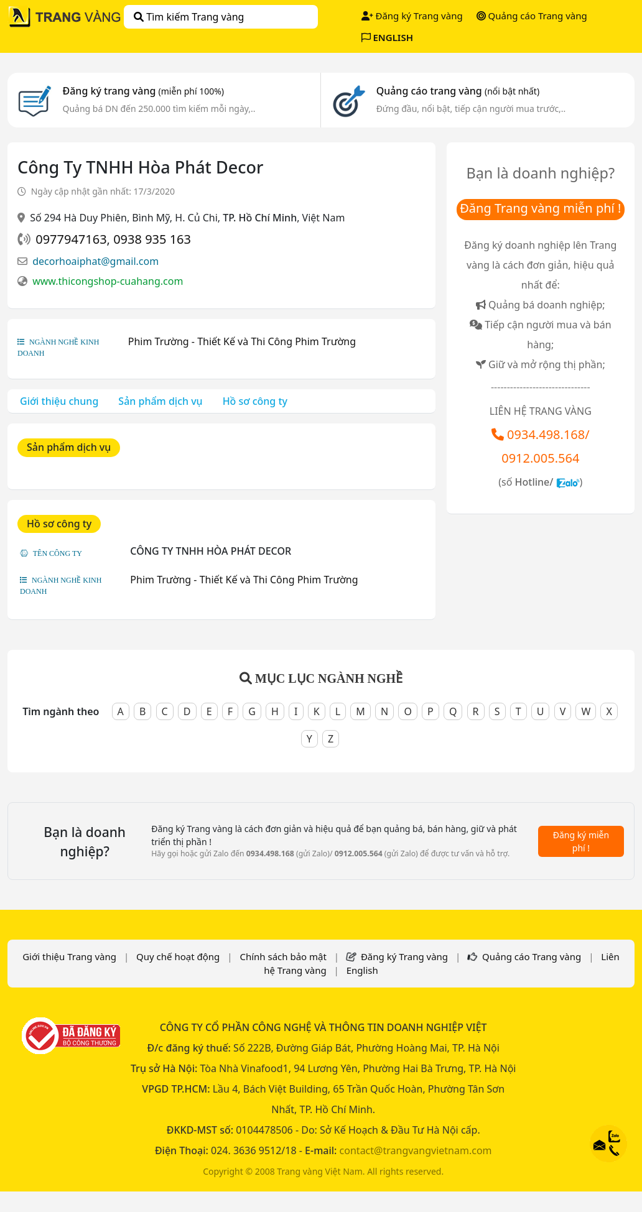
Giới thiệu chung (59, 401)
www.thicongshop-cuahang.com (107, 281)
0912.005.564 (540, 458)
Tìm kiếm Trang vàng (189, 17)
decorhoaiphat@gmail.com (95, 261)
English (362, 970)
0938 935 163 (152, 239)
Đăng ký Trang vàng (412, 15)
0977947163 (70, 239)
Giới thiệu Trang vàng (69, 956)
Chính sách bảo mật (283, 956)
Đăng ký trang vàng (144, 91)
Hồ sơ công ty (255, 401)
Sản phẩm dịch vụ (160, 401)
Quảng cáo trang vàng (457, 91)
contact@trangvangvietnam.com (416, 1150)
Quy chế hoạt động (178, 956)
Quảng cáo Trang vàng (532, 15)
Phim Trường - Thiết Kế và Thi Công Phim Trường (242, 341)
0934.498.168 (546, 434)
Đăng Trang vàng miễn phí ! (540, 208)
